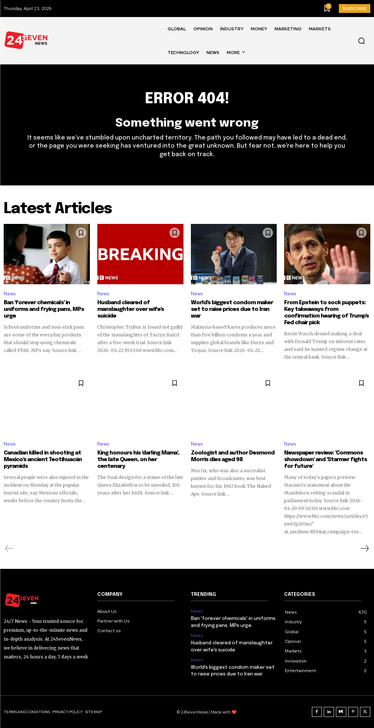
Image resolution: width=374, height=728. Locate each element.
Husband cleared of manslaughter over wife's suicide (130, 309)
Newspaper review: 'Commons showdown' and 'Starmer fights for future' (325, 459)
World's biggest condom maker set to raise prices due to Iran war (232, 309)
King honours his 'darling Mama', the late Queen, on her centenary (138, 459)
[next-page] (364, 548)
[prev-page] (9, 548)
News (10, 294)
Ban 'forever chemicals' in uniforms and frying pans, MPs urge (44, 309)
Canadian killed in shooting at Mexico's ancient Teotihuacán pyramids (43, 459)
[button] (361, 41)
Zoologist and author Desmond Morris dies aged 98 (232, 456)
